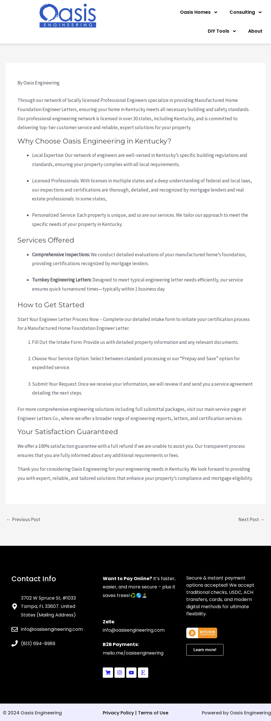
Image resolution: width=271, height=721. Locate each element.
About (255, 31)
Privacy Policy (118, 713)
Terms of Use (153, 713)
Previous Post (23, 519)
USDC (235, 592)
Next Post (251, 519)
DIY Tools (222, 31)
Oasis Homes (199, 12)
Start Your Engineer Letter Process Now (58, 319)
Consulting (246, 12)
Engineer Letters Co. (38, 418)
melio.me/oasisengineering (133, 653)
